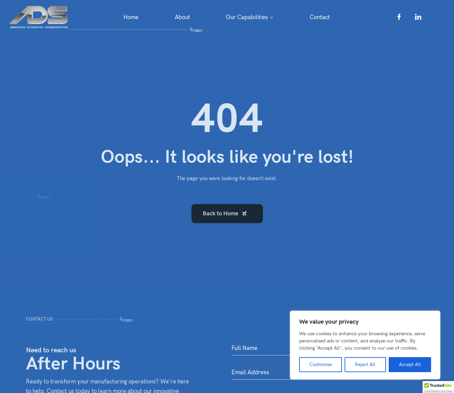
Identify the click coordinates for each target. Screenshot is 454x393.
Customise (320, 364)
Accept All (410, 364)
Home (130, 18)
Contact (320, 18)
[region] (365, 345)
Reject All (365, 364)
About (182, 18)
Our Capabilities (247, 18)
